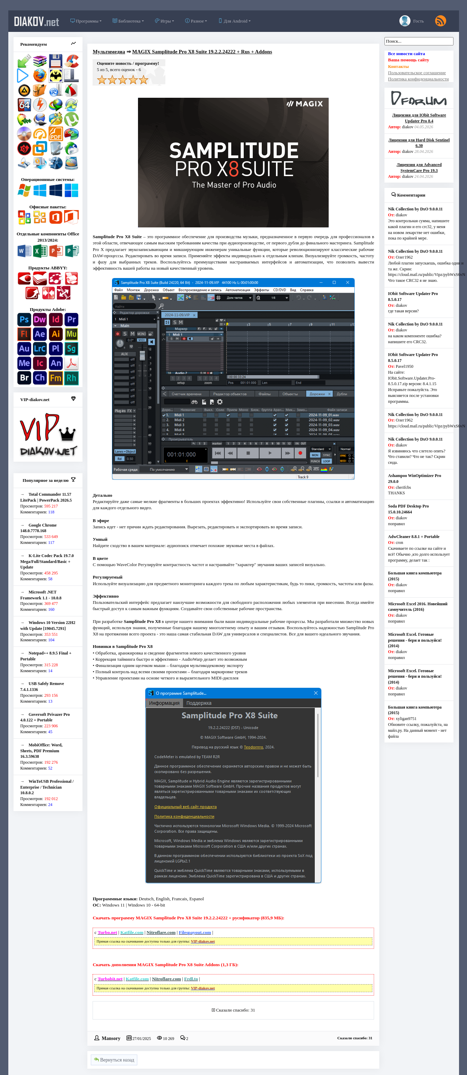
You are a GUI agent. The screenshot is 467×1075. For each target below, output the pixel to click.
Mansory (111, 1037)
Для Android (232, 21)
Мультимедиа (109, 51)
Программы (84, 21)
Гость (411, 20)
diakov (36, 21)
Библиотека (126, 21)
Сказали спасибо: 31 (235, 1010)
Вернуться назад (114, 1060)
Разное (194, 21)
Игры (163, 21)
